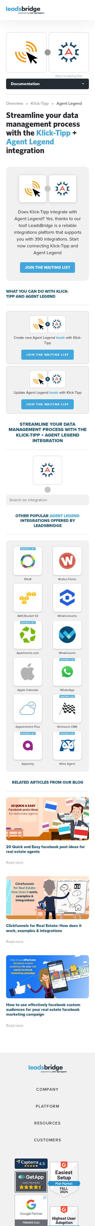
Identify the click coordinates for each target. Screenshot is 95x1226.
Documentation (25, 84)
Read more (14, 862)
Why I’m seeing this (68, 76)
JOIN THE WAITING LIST (47, 267)
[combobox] (47, 500)
